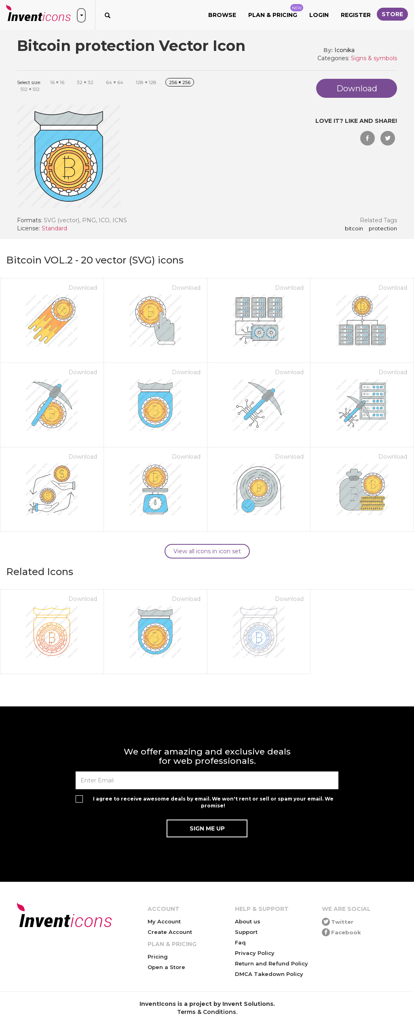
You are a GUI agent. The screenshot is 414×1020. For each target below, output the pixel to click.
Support (246, 932)
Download (82, 287)
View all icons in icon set (207, 551)
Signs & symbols (374, 58)
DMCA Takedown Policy (269, 974)
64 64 (114, 82)
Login (319, 15)
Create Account (170, 932)
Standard (54, 228)
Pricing (158, 956)
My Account (164, 921)
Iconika (344, 50)
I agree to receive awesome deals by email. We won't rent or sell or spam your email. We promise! (213, 802)
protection (383, 229)
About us (247, 921)
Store (392, 14)
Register (356, 15)
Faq (240, 942)
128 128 (146, 82)
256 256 (179, 82)
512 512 (30, 89)
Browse (222, 15)
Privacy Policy (255, 953)
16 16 (57, 82)
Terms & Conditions (206, 1012)
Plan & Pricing (275, 11)
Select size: (29, 82)
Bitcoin (354, 229)
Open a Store (166, 967)
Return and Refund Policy (271, 963)
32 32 (85, 82)
